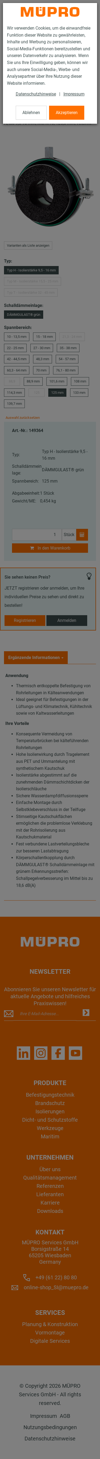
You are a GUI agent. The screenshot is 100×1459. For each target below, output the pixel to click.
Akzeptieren (67, 112)
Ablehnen (31, 112)
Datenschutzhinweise (36, 94)
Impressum (74, 94)
